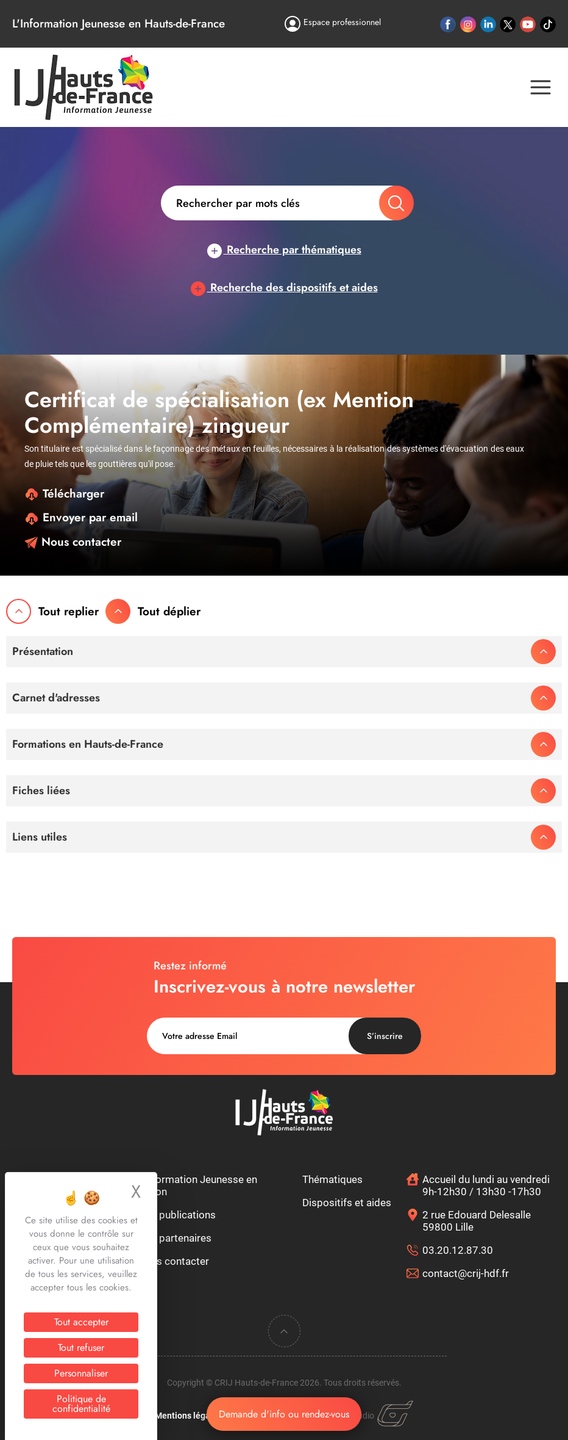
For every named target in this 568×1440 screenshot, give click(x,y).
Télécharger (64, 493)
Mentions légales (188, 1415)
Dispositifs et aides (346, 1202)
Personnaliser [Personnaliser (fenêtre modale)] (81, 1373)
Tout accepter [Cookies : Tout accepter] (81, 1322)
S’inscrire (385, 1036)
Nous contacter (72, 542)
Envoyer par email (81, 517)
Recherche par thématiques (284, 250)
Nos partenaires (174, 1238)
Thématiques (332, 1179)
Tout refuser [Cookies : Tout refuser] (81, 1348)
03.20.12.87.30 (457, 1250)
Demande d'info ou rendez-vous (284, 1414)
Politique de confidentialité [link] (81, 1404)
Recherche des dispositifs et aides (284, 287)
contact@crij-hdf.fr (465, 1273)
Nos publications (177, 1215)
